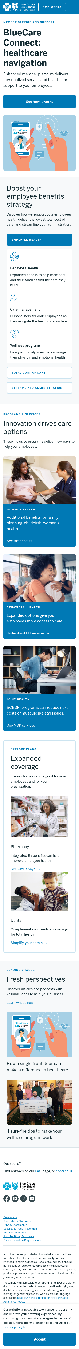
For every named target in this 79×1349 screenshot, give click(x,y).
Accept (39, 1339)
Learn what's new (20, 1003)
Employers (52, 7)
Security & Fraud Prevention (20, 1228)
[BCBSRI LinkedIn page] (16, 1198)
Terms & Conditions (14, 1232)
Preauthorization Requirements (22, 1240)
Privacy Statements (15, 1225)
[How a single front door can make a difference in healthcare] (39, 1034)
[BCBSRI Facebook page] (7, 1198)
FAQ (38, 1171)
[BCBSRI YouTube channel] (33, 1198)
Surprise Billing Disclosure (18, 1236)
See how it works (39, 102)
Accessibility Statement (17, 1221)
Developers (10, 1217)
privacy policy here (16, 1327)
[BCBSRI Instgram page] (24, 1198)
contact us (64, 1171)
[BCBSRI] (19, 10)
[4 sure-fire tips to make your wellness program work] (39, 1102)
